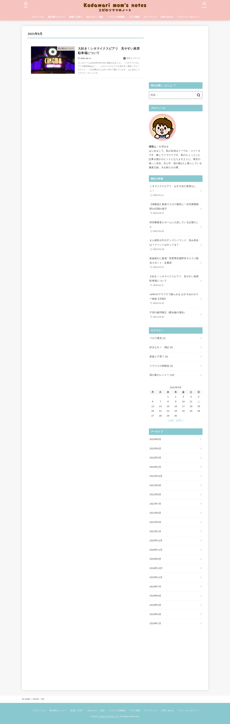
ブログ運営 (134, 17)
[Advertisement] (176, 54)
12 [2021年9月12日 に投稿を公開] (198, 401)
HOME (27, 699)
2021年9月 (155, 485)
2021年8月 (155, 494)
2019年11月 (156, 577)
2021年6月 (155, 513)
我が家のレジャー (56, 17)
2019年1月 (155, 623)
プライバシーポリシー (188, 17)
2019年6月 (155, 595)
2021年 (36, 699)
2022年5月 (155, 457)
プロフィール (37, 17)
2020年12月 (156, 540)
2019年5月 (155, 605)
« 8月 (171, 420)
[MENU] (26, 4)
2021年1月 (155, 531)
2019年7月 (155, 586)
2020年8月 (155, 559)
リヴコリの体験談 (116, 17)
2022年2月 (155, 467)
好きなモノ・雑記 (94, 17)
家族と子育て (75, 17)
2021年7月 (155, 503)
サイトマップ (150, 17)
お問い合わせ (167, 17)
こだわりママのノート (108, 716)
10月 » (179, 420)
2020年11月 (156, 550)
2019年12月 (156, 568)
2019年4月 (155, 614)
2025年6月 (155, 439)
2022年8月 (155, 448)
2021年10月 (156, 476)
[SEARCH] (204, 4)
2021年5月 (155, 522)
